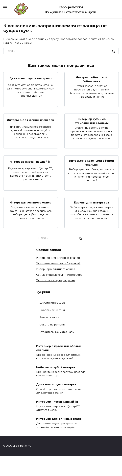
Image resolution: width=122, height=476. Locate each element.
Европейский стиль (53, 310)
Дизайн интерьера (52, 302)
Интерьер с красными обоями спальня (91, 162)
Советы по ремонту (52, 324)
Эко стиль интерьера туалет (55, 280)
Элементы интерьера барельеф (58, 263)
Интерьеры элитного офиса (30, 202)
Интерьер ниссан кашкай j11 (30, 161)
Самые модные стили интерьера (59, 274)
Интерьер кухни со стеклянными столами (91, 120)
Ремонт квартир (50, 317)
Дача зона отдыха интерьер (30, 78)
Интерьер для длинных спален (30, 119)
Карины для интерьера (91, 202)
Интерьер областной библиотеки (91, 79)
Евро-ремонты (70, 7)
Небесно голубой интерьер (56, 367)
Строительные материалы (57, 331)
